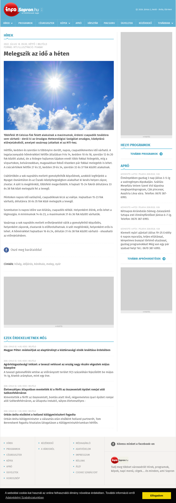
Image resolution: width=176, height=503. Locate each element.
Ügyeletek (127, 23)
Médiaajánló (83, 443)
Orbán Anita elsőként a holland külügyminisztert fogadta (40, 415)
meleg (50, 264)
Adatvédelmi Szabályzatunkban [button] (25, 497)
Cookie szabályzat (86, 472)
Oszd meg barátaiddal (26, 250)
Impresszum (83, 455)
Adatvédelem (83, 449)
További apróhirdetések (144, 258)
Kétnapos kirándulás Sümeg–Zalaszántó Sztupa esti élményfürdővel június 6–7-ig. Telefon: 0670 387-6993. (146, 215)
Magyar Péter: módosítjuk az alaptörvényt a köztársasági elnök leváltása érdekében (57, 350)
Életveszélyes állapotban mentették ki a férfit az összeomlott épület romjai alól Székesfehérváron (54, 391)
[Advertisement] (59, 301)
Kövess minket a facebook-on (136, 444)
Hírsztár (93, 23)
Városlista (41, 10)
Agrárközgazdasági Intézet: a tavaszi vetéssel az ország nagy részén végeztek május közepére (56, 366)
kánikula (39, 264)
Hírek (6, 23)
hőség (17, 264)
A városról (47, 449)
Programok (25, 23)
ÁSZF (78, 467)
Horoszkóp (13, 478)
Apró (79, 23)
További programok (144, 153)
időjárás (28, 264)
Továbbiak (164, 23)
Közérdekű (145, 23)
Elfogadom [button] (156, 495)
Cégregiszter (46, 23)
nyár (58, 264)
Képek (63, 23)
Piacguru (109, 23)
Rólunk (80, 461)
